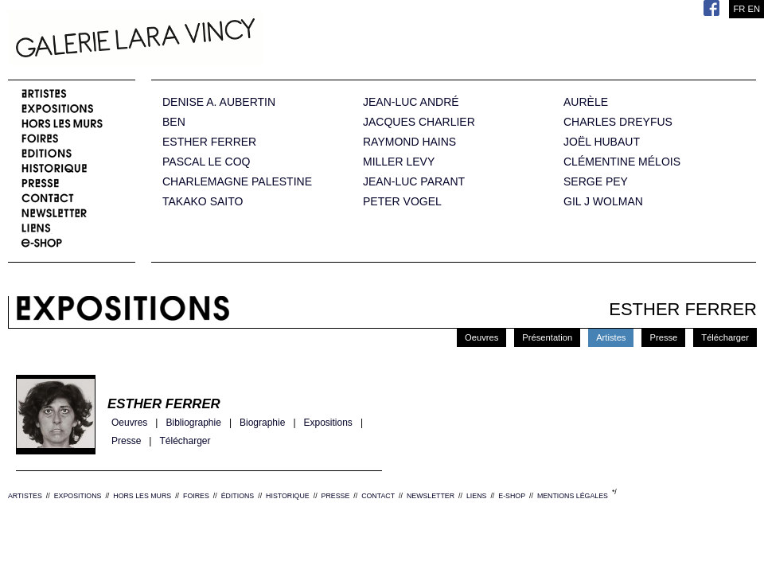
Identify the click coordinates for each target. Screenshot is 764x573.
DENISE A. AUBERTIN (218, 102)
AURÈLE (585, 102)
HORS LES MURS (142, 496)
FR (739, 9)
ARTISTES (25, 496)
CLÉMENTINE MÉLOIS (621, 162)
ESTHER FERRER (209, 142)
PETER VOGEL (402, 202)
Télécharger (725, 337)
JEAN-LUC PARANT (414, 182)
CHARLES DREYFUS (617, 122)
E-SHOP (511, 496)
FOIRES (196, 496)
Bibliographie (193, 423)
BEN (173, 122)
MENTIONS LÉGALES (572, 496)
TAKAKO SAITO (202, 202)
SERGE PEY (595, 182)
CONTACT (378, 496)
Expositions (328, 423)
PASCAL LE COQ (206, 162)
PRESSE (336, 496)
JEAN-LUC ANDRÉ (411, 102)
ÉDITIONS (238, 496)
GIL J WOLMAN (603, 202)
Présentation (547, 337)
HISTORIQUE (288, 496)
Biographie (262, 423)
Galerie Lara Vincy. (215, 40)
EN (753, 9)
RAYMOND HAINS (409, 142)
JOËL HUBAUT (601, 142)
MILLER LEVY (399, 162)
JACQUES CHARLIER (419, 122)
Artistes (611, 337)
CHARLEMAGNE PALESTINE (237, 182)
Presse (663, 337)
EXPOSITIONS (78, 496)
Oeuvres (481, 337)
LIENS (476, 496)
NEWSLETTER (430, 496)
